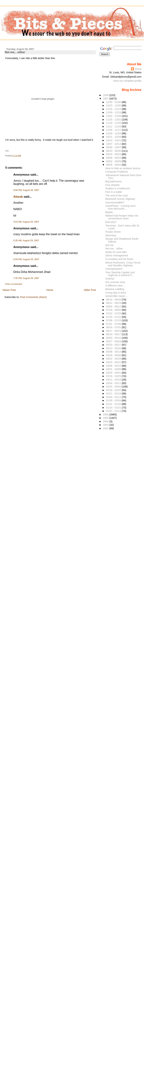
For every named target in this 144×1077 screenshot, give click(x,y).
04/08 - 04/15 (114, 365)
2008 (106, 95)
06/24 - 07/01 (114, 327)
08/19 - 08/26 (114, 299)
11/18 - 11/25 (114, 123)
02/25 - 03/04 (114, 386)
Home (49, 290)
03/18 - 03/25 (114, 376)
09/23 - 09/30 (114, 150)
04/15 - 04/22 (114, 362)
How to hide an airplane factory (122, 168)
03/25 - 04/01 (114, 372)
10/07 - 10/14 (114, 143)
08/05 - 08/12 (114, 306)
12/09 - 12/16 (114, 112)
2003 (106, 424)
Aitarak (18, 196)
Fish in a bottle (113, 192)
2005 (106, 417)
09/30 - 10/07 (114, 147)
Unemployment (113, 268)
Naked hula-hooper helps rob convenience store (121, 217)
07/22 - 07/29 (114, 313)
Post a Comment (13, 284)
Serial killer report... (116, 296)
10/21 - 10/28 (114, 136)
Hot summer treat (115, 282)
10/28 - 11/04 (114, 133)
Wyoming (110, 235)
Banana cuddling (114, 289)
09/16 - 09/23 (114, 154)
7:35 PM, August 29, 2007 (26, 278)
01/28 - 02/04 (114, 400)
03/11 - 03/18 (114, 379)
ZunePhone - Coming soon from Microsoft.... (120, 207)
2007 (106, 98)
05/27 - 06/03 (114, 341)
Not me (109, 245)
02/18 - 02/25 (114, 390)
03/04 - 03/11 (114, 383)
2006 (106, 414)
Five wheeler (112, 185)
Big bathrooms (113, 181)
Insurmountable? (114, 202)
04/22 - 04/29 (114, 358)
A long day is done (115, 292)
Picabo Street (113, 231)
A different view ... (115, 285)
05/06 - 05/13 (114, 351)
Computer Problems (116, 171)
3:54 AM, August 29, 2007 (26, 222)
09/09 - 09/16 (114, 157)
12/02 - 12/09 (114, 116)
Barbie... (110, 212)
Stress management (116, 255)
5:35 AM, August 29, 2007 (26, 240)
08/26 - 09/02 (114, 164)
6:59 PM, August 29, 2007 (26, 259)
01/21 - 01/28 (114, 404)
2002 (106, 428)
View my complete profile (127, 80)
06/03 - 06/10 (114, 337)
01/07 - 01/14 (114, 411)
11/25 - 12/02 (114, 119)
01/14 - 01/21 (114, 407)
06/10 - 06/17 (114, 334)
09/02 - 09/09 (114, 161)
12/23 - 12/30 (114, 105)
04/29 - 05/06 (114, 355)
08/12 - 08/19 (114, 303)
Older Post (90, 290)
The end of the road (116, 195)
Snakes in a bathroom (117, 188)
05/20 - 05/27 (114, 344)
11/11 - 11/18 (114, 126)
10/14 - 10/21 (114, 140)
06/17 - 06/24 (114, 330)
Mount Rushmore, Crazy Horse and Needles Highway (122, 264)
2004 (106, 421)
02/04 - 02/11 (114, 397)
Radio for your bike (116, 252)
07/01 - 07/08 (114, 324)
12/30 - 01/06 (114, 102)
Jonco (138, 68)
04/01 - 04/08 (114, 369)
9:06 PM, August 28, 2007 (26, 190)
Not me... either (15, 52)
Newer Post (9, 290)
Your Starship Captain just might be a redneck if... (120, 274)
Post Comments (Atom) (33, 297)
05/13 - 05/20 (114, 348)
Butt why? (111, 222)
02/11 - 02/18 (114, 393)
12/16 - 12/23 (114, 109)
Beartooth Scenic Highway (120, 198)
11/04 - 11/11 (114, 129)
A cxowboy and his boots (119, 259)
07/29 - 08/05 (114, 309)
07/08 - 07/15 (114, 320)
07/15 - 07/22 (114, 317)
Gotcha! (109, 278)
